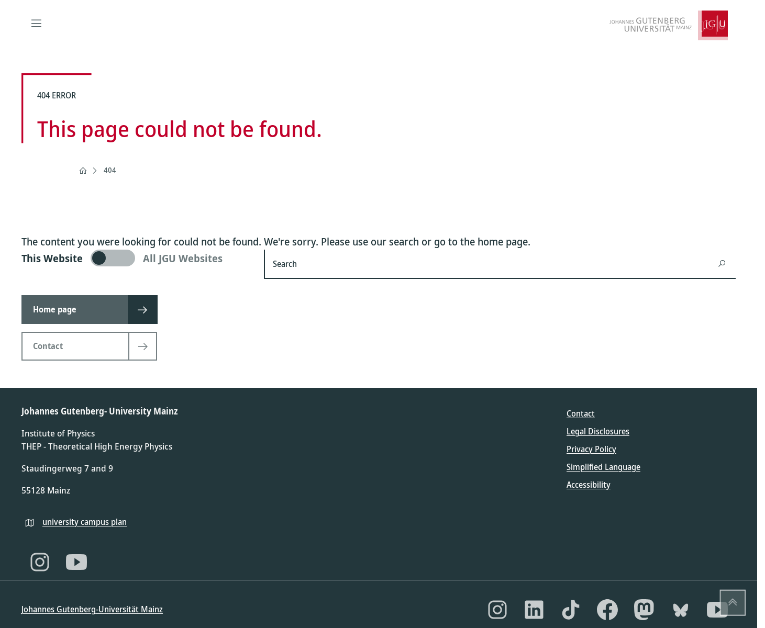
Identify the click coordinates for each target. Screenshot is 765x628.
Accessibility (589, 484)
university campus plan (84, 522)
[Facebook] (607, 609)
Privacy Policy (591, 449)
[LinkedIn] (534, 609)
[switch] (136, 258)
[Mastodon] (644, 609)
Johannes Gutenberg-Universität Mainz (92, 609)
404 (110, 170)
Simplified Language (603, 467)
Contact (581, 413)
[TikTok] (570, 609)
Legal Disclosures (598, 431)
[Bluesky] (680, 609)
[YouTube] (76, 562)
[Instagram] (39, 562)
